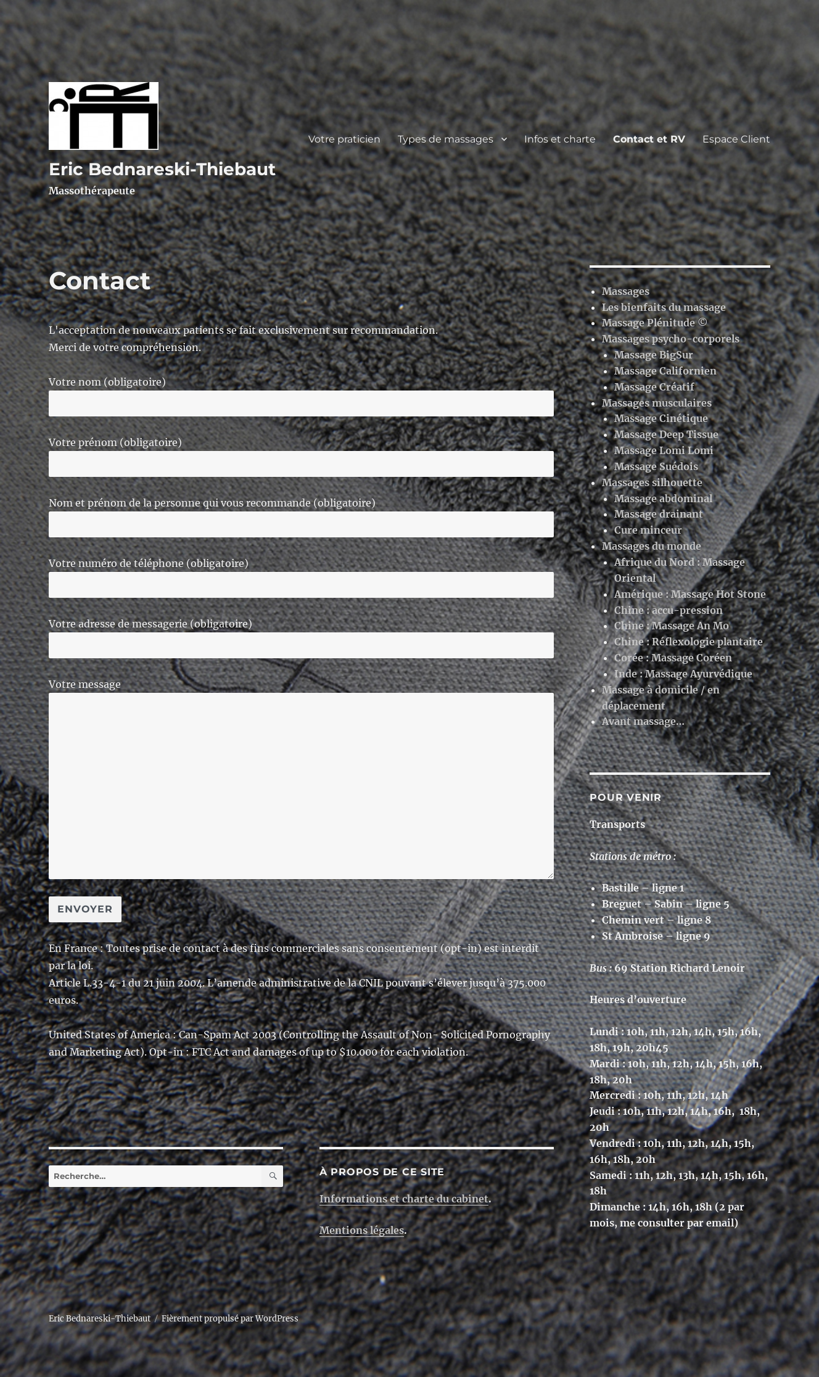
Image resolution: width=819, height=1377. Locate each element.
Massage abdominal (663, 498)
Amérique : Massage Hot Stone (690, 594)
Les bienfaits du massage (664, 307)
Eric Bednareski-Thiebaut (162, 169)
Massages (625, 291)
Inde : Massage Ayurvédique (683, 674)
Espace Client (736, 139)
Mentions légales (361, 1230)
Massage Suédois (656, 466)
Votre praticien (344, 139)
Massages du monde (651, 546)
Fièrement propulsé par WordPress (230, 1318)
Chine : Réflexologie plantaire (688, 641)
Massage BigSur (653, 355)
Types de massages (445, 139)
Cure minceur (648, 530)
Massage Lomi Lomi (664, 450)
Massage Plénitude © (655, 322)
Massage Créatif (654, 387)
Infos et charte (560, 139)
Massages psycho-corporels (670, 339)
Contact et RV (649, 139)
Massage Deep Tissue (666, 434)
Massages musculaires (657, 403)
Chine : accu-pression (668, 610)
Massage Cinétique (661, 418)
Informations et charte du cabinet (403, 1199)
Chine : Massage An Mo (671, 625)
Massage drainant (658, 514)
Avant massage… (643, 721)
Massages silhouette (652, 482)
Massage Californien (665, 371)
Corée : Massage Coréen (673, 657)
